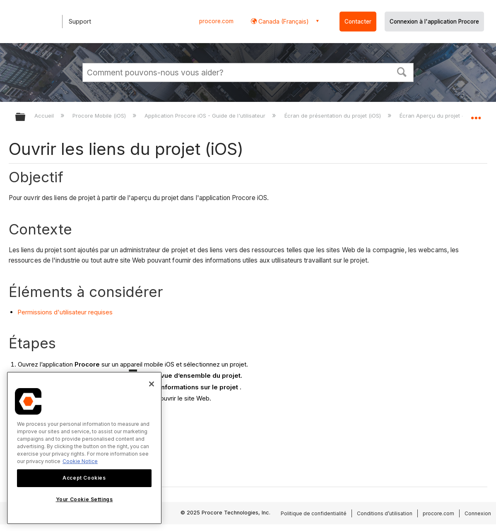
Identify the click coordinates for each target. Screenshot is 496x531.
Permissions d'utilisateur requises (65, 312)
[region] (84, 448)
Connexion (478, 513)
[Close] (151, 384)
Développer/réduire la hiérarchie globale (25, 117)
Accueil (44, 115)
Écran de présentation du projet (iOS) (333, 115)
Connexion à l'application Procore (434, 21)
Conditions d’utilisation (384, 513)
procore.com (216, 21)
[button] (402, 71)
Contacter (357, 21)
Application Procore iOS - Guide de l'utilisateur (205, 115)
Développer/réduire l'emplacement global (476, 115)
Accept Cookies (84, 478)
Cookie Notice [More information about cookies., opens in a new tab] (80, 461)
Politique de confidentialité (314, 513)
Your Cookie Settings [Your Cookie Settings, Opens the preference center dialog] (84, 499)
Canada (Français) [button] (283, 21)
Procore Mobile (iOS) (100, 115)
